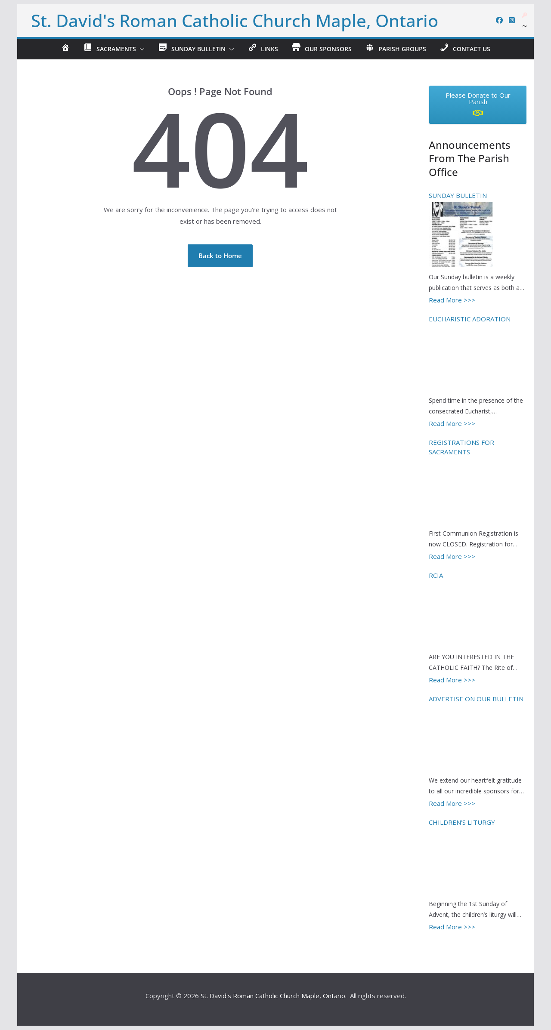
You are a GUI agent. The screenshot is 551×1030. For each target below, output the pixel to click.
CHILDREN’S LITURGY (462, 822)
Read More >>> (452, 300)
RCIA (436, 575)
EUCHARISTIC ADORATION (470, 319)
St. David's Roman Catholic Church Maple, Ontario (234, 20)
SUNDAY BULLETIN (458, 195)
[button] (140, 49)
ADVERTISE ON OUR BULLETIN (476, 698)
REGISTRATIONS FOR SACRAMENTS (461, 447)
